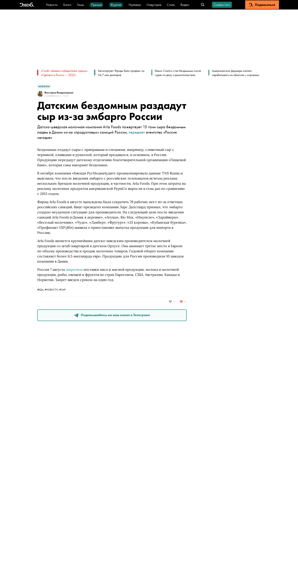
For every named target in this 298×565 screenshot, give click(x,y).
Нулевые (135, 4)
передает (137, 132)
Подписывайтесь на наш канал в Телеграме (112, 315)
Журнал (115, 4)
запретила (74, 269)
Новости (52, 4)
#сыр (62, 289)
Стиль (171, 4)
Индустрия (154, 4)
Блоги (67, 4)
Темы (80, 4)
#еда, (41, 289)
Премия (96, 4)
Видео (185, 4)
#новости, (52, 289)
